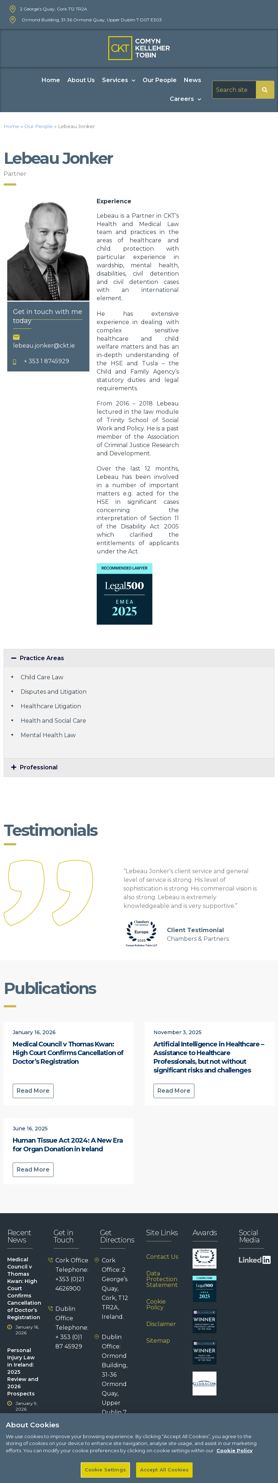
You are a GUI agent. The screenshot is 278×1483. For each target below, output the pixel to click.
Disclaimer (161, 1324)
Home (51, 80)
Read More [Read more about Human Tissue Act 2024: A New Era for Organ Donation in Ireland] (33, 1169)
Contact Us (162, 1256)
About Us (81, 80)
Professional (39, 767)
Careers (185, 99)
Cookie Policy (156, 1304)
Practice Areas (42, 658)
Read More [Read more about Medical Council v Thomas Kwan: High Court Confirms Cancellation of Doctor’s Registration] (33, 1090)
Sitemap (158, 1340)
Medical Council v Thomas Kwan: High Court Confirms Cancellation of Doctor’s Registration (68, 1053)
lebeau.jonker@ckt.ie (44, 345)
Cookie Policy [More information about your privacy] (234, 1458)
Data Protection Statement (162, 1279)
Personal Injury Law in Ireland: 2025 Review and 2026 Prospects (22, 1372)
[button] (139, 658)
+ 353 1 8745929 (46, 361)
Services (118, 80)
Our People (160, 80)
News (192, 80)
